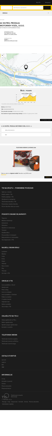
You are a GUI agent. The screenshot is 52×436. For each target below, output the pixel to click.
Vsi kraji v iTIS (6, 273)
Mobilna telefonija (7, 221)
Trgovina (4, 218)
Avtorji (4, 384)
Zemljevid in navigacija (8, 199)
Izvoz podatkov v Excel (8, 285)
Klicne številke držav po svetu (10, 206)
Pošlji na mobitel (6, 297)
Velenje (4, 263)
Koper (3, 261)
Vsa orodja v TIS (6, 306)
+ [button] (2, 55)
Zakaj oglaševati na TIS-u (9, 320)
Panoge (4, 402)
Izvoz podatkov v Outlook (9, 294)
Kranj (3, 259)
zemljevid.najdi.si (9, 130)
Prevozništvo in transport (9, 235)
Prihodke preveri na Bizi (18, 111)
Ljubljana (4, 251)
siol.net (4, 360)
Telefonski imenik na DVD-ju (10, 341)
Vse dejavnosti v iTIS (8, 240)
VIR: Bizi (2, 20)
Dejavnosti (14, 402)
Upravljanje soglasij (7, 404)
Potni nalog (5, 290)
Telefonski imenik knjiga (9, 344)
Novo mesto (5, 266)
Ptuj (3, 268)
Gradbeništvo (5, 233)
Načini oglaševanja (7, 322)
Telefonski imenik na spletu (10, 339)
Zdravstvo (4, 225)
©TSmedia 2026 (48, 85)
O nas (3, 379)
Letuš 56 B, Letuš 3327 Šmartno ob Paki (10, 32)
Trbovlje (4, 271)
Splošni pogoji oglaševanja (9, 325)
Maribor (4, 254)
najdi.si (4, 362)
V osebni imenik (6, 299)
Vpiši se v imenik (6, 192)
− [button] (2, 58)
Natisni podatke (6, 304)
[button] (4, 2)
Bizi (6, 135)
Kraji (9, 402)
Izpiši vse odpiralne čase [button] (10, 41)
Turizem (4, 230)
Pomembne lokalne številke (10, 204)
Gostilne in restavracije (8, 228)
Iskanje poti (5, 287)
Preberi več (48, 177)
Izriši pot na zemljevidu (10, 34)
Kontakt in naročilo (7, 327)
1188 (3, 367)
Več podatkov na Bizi (46, 120)
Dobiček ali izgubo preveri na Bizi (30, 113)
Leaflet (36, 85)
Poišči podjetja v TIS (7, 197)
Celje (3, 256)
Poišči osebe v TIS (7, 194)
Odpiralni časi (6, 302)
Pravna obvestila (6, 386)
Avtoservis (5, 223)
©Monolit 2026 (41, 85)
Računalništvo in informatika (10, 237)
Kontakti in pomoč (7, 381)
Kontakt (21, 402)
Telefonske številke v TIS (9, 202)
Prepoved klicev (6, 388)
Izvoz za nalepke (6, 292)
